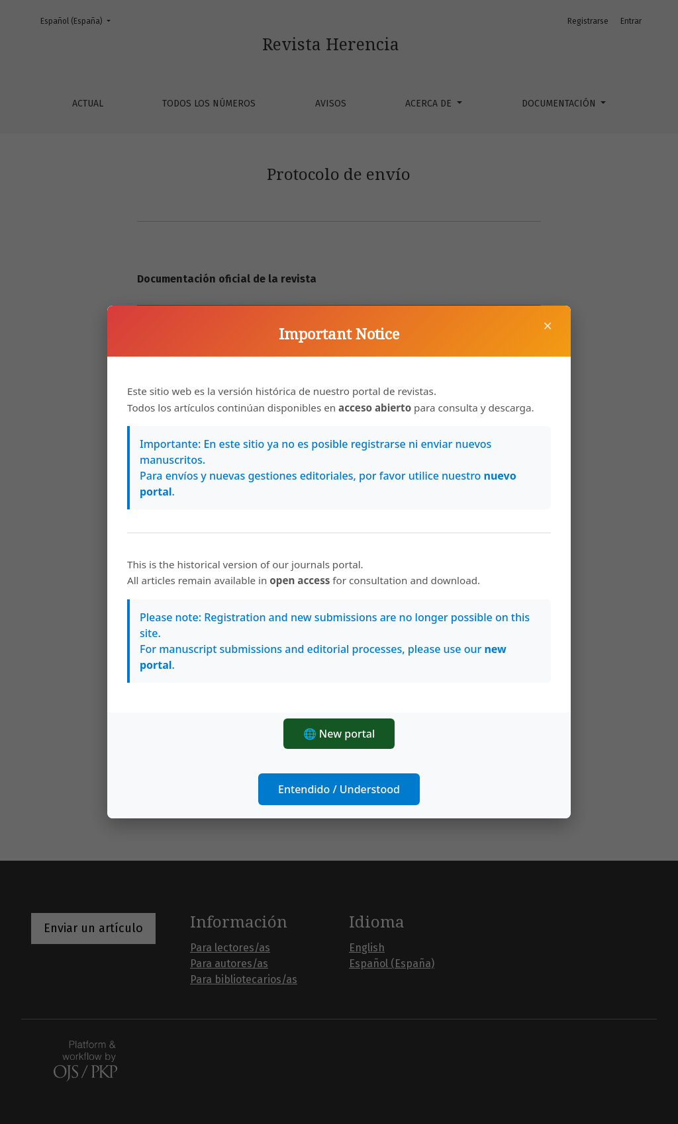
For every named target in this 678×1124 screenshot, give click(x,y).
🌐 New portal (339, 733)
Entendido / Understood (339, 789)
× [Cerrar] (547, 325)
